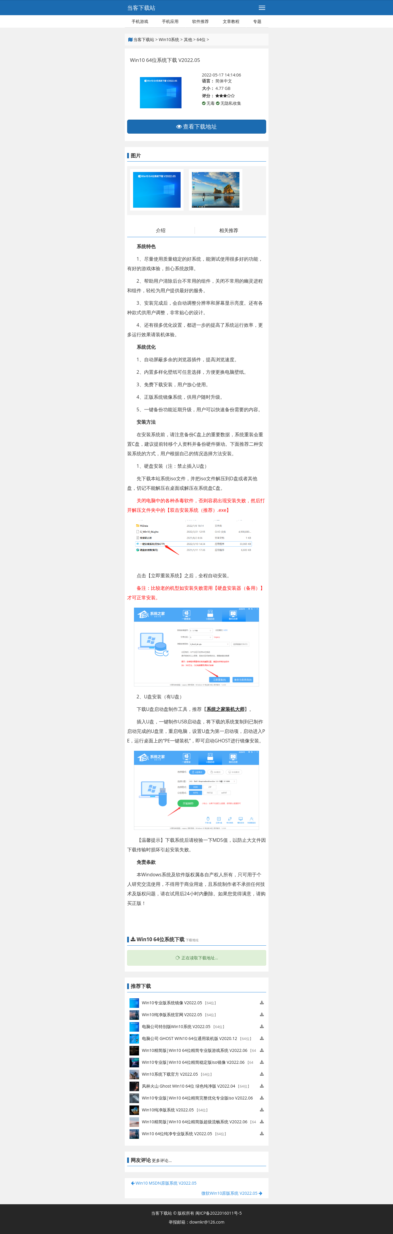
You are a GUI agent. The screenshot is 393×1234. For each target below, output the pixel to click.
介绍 (160, 230)
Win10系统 (169, 39)
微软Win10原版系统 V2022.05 (231, 1193)
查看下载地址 (196, 126)
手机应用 (170, 21)
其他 (188, 39)
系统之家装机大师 (225, 709)
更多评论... (162, 1160)
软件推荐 (200, 21)
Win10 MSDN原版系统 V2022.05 (164, 1183)
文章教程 (231, 21)
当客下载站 (141, 8)
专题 (257, 21)
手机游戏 (140, 21)
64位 (201, 39)
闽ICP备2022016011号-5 (218, 1213)
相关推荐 (228, 230)
